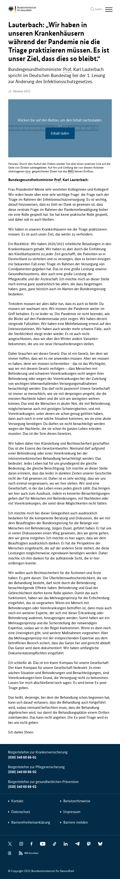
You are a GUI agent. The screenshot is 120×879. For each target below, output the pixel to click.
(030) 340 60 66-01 (22, 757)
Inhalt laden (60, 133)
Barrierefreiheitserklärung (30, 822)
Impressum (71, 812)
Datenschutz (20, 812)
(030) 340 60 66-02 (22, 772)
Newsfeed (31, 853)
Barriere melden (75, 822)
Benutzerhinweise (76, 801)
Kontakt (17, 801)
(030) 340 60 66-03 (22, 786)
